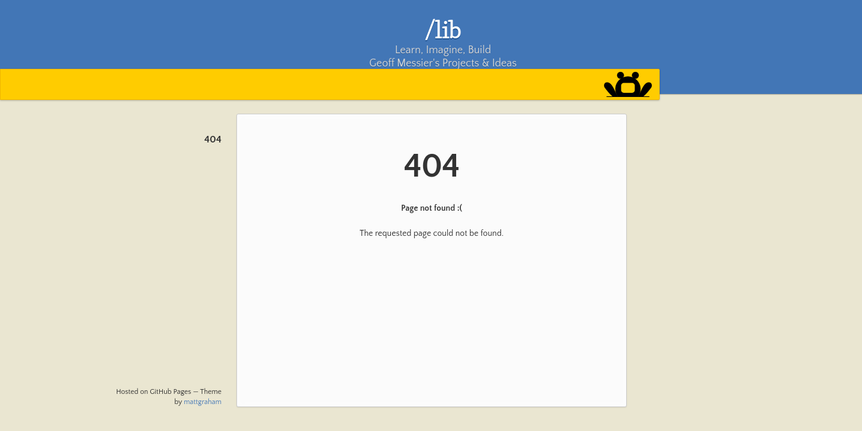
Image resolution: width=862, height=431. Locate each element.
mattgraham (202, 402)
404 (212, 139)
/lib (443, 29)
